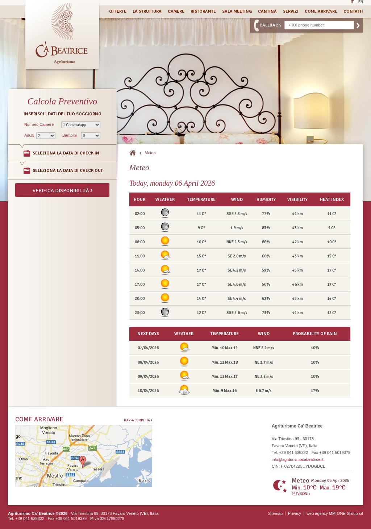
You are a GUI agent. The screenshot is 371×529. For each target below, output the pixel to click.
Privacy (294, 513)
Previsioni (301, 494)
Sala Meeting (237, 11)
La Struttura (147, 11)
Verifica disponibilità (62, 190)
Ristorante (203, 11)
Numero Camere (39, 124)
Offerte (117, 11)
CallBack (270, 25)
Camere (176, 11)
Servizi (291, 11)
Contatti (353, 11)
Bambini (69, 135)
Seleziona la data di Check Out (68, 170)
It (352, 1)
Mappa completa (138, 420)
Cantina (267, 11)
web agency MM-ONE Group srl (335, 513)
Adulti (29, 135)
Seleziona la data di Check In (66, 153)
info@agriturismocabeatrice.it (298, 459)
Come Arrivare (321, 11)
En (360, 1)
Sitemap (275, 513)
